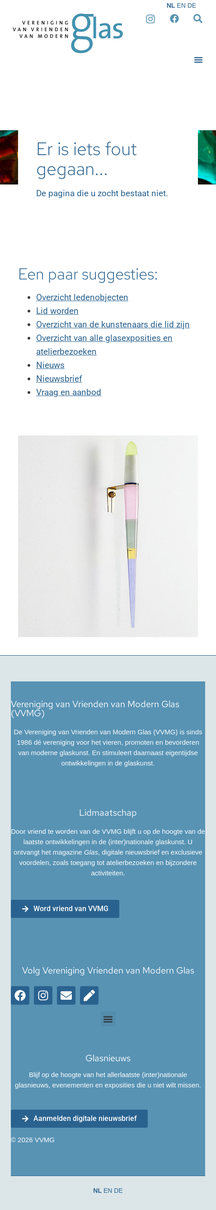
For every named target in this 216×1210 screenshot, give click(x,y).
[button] (198, 59)
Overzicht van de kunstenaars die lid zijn (113, 324)
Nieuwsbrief (59, 378)
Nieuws (50, 365)
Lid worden (57, 311)
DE (192, 5)
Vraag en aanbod (68, 392)
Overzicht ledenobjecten (82, 297)
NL (171, 5)
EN (181, 5)
